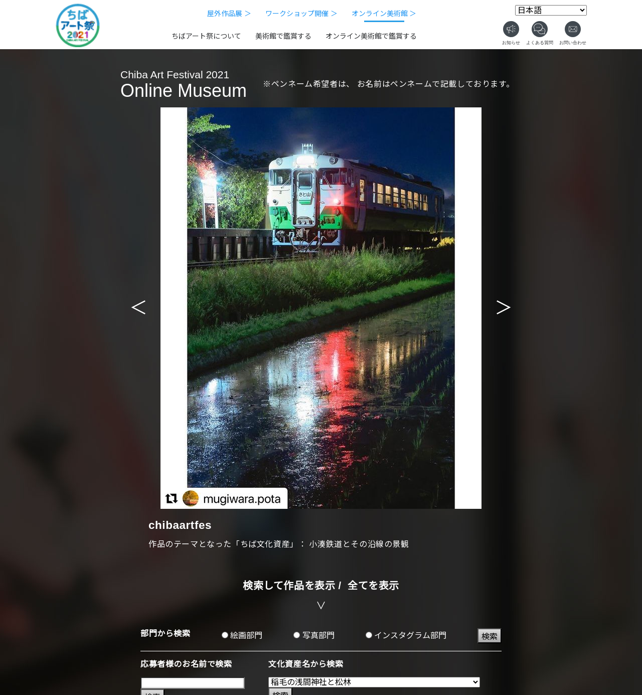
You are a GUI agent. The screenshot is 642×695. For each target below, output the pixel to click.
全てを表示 (373, 585)
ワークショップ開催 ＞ (301, 14)
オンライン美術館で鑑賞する (371, 36)
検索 (490, 636)
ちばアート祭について (206, 36)
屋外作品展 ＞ (229, 14)
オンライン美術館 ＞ (384, 14)
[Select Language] (551, 10)
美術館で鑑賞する (283, 36)
